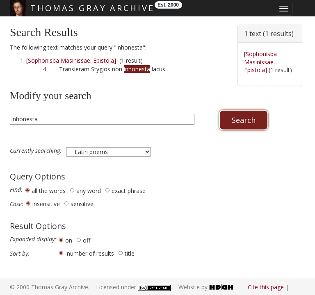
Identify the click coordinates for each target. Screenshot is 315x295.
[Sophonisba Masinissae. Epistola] (71, 60)
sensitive (82, 204)
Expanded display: (33, 239)
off (86, 240)
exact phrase (129, 191)
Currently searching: (36, 150)
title (130, 253)
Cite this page (266, 287)
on (68, 240)
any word (88, 191)
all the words (49, 191)
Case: (16, 204)
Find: (16, 189)
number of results (90, 253)
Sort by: (20, 253)
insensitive (46, 204)
